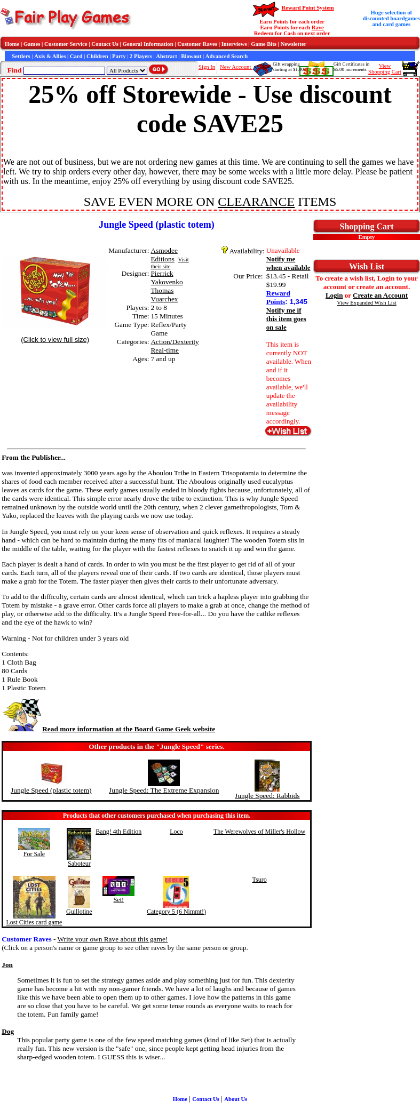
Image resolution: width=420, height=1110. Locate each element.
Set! (119, 900)
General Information (148, 44)
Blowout (191, 56)
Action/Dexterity (174, 342)
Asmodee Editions (163, 254)
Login (334, 295)
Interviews (234, 44)
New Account (236, 67)
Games (31, 44)
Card (76, 56)
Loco (176, 831)
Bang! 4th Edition (118, 831)
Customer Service (66, 44)
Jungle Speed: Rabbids (267, 796)
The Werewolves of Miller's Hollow (259, 831)
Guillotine (79, 911)
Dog (8, 1031)
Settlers (21, 56)
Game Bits (263, 44)
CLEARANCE (256, 202)
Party (118, 56)
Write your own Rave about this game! (113, 939)
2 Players (141, 56)
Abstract (166, 56)
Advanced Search (226, 56)
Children (97, 56)
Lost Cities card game (34, 922)
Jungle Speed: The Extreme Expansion (164, 790)
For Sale (34, 854)
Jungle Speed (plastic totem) (51, 790)
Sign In (207, 67)
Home (12, 44)
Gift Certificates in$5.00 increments (351, 66)
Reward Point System (307, 8)
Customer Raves (197, 44)
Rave (318, 27)
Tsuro (259, 879)
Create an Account (380, 295)
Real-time (164, 350)
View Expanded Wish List (367, 303)
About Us (235, 1099)
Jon (7, 965)
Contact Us (104, 44)
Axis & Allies (50, 56)
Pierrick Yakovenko (166, 277)
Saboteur (79, 863)
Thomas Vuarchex (164, 294)
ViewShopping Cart (384, 69)
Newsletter (294, 44)
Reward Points (278, 297)
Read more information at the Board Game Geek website (108, 729)
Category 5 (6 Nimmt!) (176, 911)
